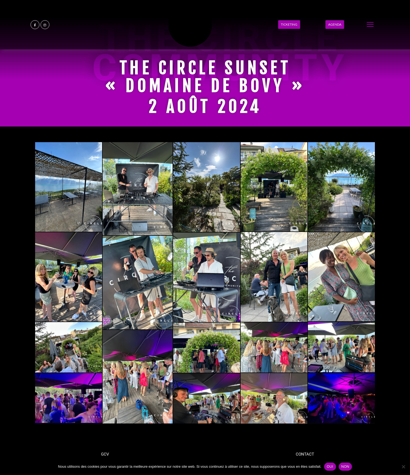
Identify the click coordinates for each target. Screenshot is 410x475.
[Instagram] (45, 24)
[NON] (403, 466)
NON (345, 466)
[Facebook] (35, 24)
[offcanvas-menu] (370, 24)
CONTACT (305, 454)
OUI (330, 466)
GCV (105, 454)
